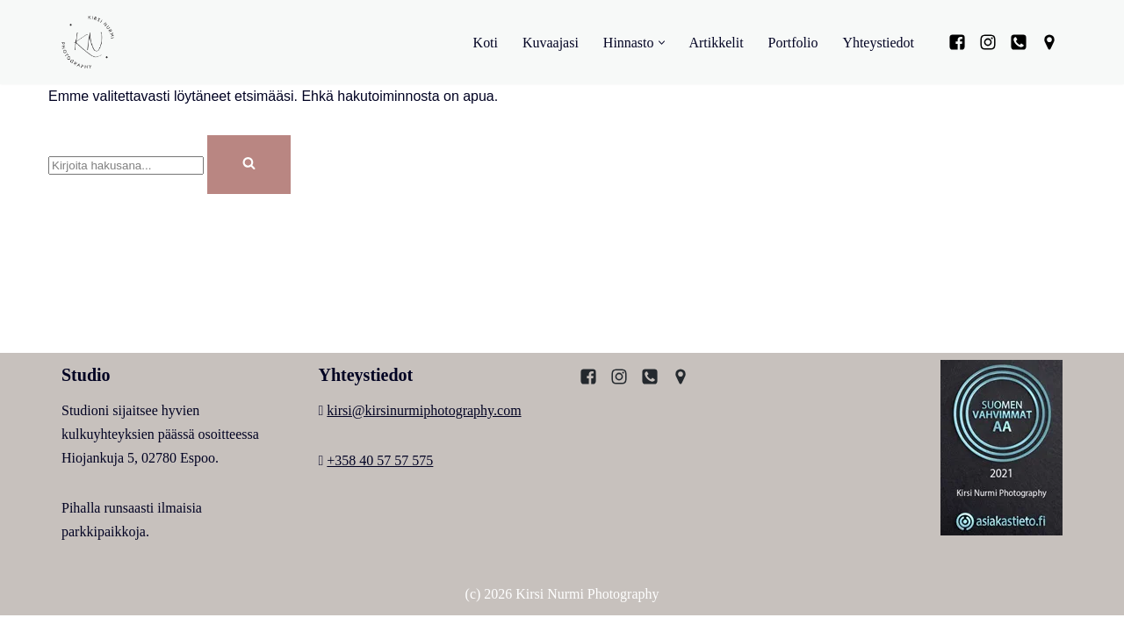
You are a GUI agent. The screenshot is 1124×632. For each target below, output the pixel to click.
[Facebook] (957, 42)
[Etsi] (126, 165)
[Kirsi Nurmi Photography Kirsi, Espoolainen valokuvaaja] (87, 42)
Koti (484, 42)
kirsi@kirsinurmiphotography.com (424, 426)
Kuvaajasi (550, 42)
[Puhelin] (1018, 42)
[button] (661, 43)
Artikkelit (715, 42)
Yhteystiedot (878, 42)
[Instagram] (988, 42)
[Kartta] (1049, 42)
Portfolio (792, 42)
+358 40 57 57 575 (380, 477)
